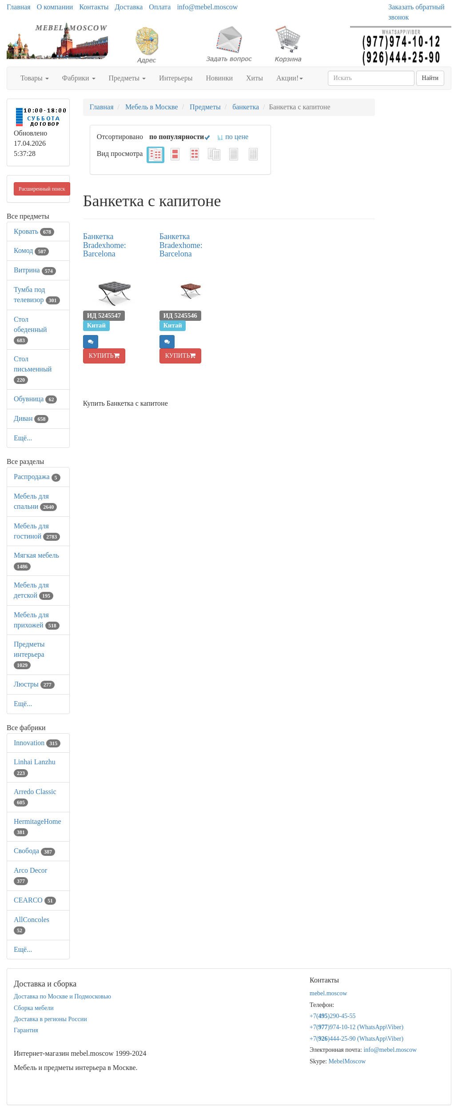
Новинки (219, 78)
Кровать (34, 231)
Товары (34, 78)
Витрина (35, 270)
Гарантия (26, 1030)
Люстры (34, 684)
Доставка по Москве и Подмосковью (62, 996)
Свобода (34, 850)
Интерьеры (175, 78)
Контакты (93, 7)
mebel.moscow (328, 993)
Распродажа (37, 476)
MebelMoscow (347, 1061)
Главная (19, 7)
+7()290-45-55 (333, 1016)
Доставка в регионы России (50, 1019)
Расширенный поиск (42, 189)
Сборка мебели (34, 1008)
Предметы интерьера (29, 654)
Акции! (289, 78)
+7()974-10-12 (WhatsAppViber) (356, 1027)
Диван (31, 418)
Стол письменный (33, 369)
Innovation (37, 743)
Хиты (254, 78)
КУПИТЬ (104, 355)
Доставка (129, 7)
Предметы (127, 78)
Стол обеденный (30, 329)
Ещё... (23, 438)
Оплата (160, 7)
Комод (31, 250)
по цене (232, 136)
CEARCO (35, 900)
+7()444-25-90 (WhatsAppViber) (356, 1038)
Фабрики (79, 78)
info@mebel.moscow (207, 7)
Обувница (35, 399)
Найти (430, 78)
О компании (55, 7)
